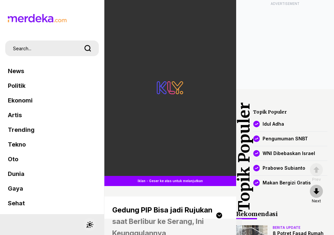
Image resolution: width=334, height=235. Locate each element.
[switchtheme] (89, 224)
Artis (15, 115)
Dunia (16, 173)
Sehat (16, 203)
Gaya (15, 188)
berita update (286, 227)
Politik (16, 85)
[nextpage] (316, 194)
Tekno (17, 144)
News (16, 71)
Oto (13, 159)
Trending (21, 129)
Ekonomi (20, 100)
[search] (88, 48)
